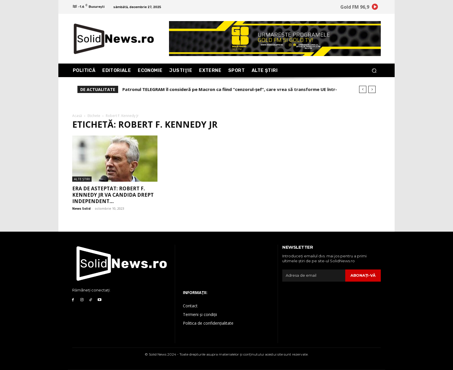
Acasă (77, 115)
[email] (313, 275)
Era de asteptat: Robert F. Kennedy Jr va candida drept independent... (113, 194)
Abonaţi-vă (363, 275)
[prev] (362, 89)
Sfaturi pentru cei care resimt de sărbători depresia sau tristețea (194, 89)
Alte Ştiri (82, 179)
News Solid (81, 208)
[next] (372, 89)
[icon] (375, 7)
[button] (374, 70)
